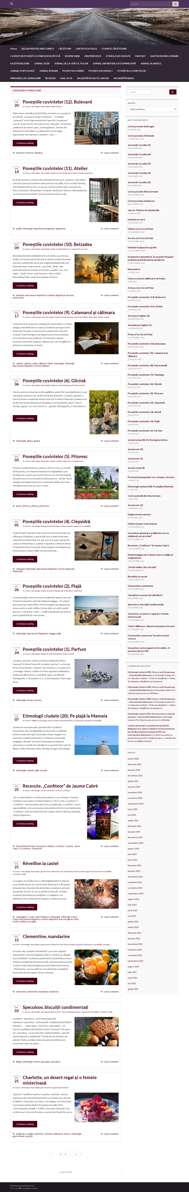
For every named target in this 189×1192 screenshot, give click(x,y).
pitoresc (27, 506)
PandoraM (37, 848)
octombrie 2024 (135, 798)
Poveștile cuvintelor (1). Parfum (54, 649)
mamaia (30, 770)
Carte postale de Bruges (141, 126)
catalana (50, 846)
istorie (38, 366)
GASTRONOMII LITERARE (164, 56)
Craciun (31, 917)
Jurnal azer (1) (135, 458)
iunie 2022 (132, 910)
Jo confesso (25, 848)
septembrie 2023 (136, 843)
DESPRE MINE (72, 56)
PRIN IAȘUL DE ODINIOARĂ (25, 78)
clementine (32, 991)
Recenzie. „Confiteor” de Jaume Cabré (60, 785)
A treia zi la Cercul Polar (141, 238)
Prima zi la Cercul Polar (140, 334)
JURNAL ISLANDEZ (150, 63)
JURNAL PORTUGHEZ (22, 70)
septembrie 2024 (136, 803)
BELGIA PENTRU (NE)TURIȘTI (38, 48)
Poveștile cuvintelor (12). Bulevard (57, 101)
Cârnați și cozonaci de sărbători (145, 595)
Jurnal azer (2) (135, 505)
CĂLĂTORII (64, 48)
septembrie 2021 (136, 961)
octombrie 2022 (135, 888)
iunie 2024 (132, 809)
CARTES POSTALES (86, 48)
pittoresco (44, 506)
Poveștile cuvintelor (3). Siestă (144, 411)
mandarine (54, 991)
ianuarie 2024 (134, 831)
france (74, 917)
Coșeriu (69, 846)
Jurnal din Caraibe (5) (139, 163)
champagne (21, 917)
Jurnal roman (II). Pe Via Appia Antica (148, 439)
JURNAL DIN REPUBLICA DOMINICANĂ (114, 63)
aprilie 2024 (133, 820)
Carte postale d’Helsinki (141, 135)
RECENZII (50, 78)
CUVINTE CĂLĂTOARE (114, 48)
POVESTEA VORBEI (73, 70)
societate (66, 790)
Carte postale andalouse (141, 200)
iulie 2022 (132, 904)
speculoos (55, 1061)
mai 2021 (132, 983)
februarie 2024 (134, 826)
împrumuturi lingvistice (44, 228)
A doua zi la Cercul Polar (141, 287)
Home (13, 48)
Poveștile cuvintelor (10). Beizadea (57, 244)
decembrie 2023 (135, 837)
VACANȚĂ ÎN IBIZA (123, 78)
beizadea (20, 295)
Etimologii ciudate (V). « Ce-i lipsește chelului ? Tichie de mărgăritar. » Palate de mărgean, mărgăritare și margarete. (152, 678)
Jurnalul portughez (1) (139, 325)
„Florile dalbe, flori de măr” (142, 567)
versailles (32, 921)
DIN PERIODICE (92, 56)
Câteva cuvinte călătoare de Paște (147, 278)
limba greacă (72, 317)
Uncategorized (77, 461)
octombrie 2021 (135, 955)
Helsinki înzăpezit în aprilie (142, 247)
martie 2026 (133, 758)
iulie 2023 (132, 854)
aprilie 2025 (133, 781)
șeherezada (18, 297)
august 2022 (133, 899)
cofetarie (48, 1134)
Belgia (19, 1061)
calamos (27, 363)
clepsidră (20, 569)
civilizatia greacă (37, 317)
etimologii (69, 363)
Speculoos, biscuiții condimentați (55, 1007)
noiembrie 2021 (135, 949)
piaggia (52, 633)
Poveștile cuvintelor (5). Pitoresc (55, 456)
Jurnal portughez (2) (139, 315)
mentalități (86, 526)
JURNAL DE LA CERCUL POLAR (71, 63)
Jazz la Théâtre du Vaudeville (143, 210)
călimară (42, 363)
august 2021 (133, 966)
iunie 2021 (132, 977)
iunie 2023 (132, 860)
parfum (38, 700)
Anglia (30, 1134)
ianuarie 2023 (134, 871)
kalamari (45, 366)
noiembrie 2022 (135, 882)
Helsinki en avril (136, 219)
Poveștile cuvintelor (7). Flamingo (146, 374)
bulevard (20, 153)
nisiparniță (17, 571)
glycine (37, 441)
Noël (76, 919)
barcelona (41, 846)
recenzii (58, 790)
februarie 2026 (134, 764)
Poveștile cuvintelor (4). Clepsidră (56, 521)
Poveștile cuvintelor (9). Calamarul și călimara (69, 312)
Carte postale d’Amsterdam (143, 191)
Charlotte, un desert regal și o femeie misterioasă (60, 1080)
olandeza (38, 153)
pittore (34, 506)
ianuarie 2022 (134, 938)
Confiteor (60, 846)
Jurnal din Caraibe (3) (139, 172)
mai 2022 (132, 916)
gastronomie (45, 871)
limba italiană (83, 317)
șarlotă (29, 1136)
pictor (19, 506)
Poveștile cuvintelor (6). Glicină (54, 380)
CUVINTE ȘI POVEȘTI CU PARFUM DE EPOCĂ (35, 56)
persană (84, 249)
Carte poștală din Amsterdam (144, 495)
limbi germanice (73, 1012)
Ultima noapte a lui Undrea (142, 523)
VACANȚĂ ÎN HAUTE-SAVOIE (93, 78)
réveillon (23, 921)
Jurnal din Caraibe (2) (139, 182)
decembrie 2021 (135, 944)
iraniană (51, 295)
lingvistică (60, 228)
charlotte (38, 1134)
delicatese (58, 1134)
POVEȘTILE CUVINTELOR (131, 70)
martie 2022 (133, 927)
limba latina (67, 173)
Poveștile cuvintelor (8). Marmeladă (147, 365)
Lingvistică (88, 173)
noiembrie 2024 (135, 792)
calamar (19, 363)
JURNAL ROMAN (48, 70)
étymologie (45, 106)
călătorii (34, 720)
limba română (55, 106)
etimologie (35, 106)
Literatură (88, 720)
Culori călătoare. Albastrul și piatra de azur (151, 626)
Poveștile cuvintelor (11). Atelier (55, 168)
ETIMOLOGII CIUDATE (118, 56)
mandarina (43, 991)
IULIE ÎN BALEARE (20, 63)
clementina (21, 991)
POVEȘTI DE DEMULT (101, 70)
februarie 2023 (134, 865)
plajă (59, 633)
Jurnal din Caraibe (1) (139, 145)
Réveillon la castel (40, 863)
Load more (66, 1172)
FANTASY (140, 56)
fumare (30, 700)
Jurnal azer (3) (135, 449)
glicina (30, 441)
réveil (15, 921)
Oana (27, 106)
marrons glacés (66, 919)
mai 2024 (132, 815)
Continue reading (25, 143)
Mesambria (134, 269)
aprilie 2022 (133, 921)
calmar (50, 363)
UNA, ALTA (66, 78)
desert (67, 1134)
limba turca (66, 249)
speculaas (45, 1061)
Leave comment (111, 153)
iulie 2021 (132, 972)
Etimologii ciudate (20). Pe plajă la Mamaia (65, 715)
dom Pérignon (42, 917)
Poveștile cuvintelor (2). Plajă (52, 586)
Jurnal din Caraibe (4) (139, 154)
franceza (29, 153)
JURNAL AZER (42, 63)
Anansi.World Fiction (26, 846)
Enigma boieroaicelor (139, 514)
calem (35, 363)
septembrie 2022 (136, 893)
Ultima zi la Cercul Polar (141, 228)
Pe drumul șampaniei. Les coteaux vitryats (151, 477)
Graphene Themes (30, 1188)
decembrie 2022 (135, 876)
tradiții (23, 874)
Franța (16, 919)
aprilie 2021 (133, 989)
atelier (19, 228)
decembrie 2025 (135, 775)
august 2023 (133, 848)
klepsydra (70, 569)
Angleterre (21, 1134)
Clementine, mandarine (46, 936)
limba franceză (56, 173)
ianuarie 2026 (134, 770)
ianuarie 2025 (134, 787)
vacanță (43, 770)
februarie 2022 (134, 933)
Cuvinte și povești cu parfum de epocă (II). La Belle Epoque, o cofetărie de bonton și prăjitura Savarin (152, 738)
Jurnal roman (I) (136, 467)
